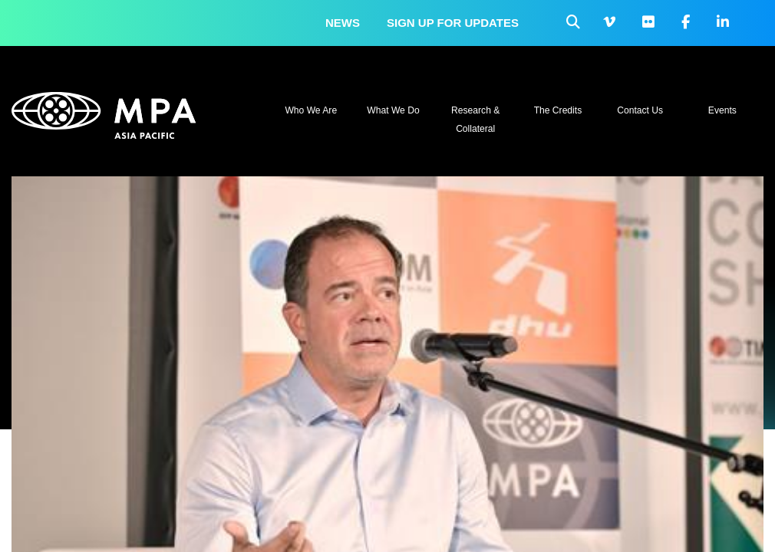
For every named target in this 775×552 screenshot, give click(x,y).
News (342, 22)
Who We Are (311, 110)
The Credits (558, 110)
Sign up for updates (453, 22)
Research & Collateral (475, 119)
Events (722, 110)
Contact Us (640, 110)
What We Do (393, 110)
